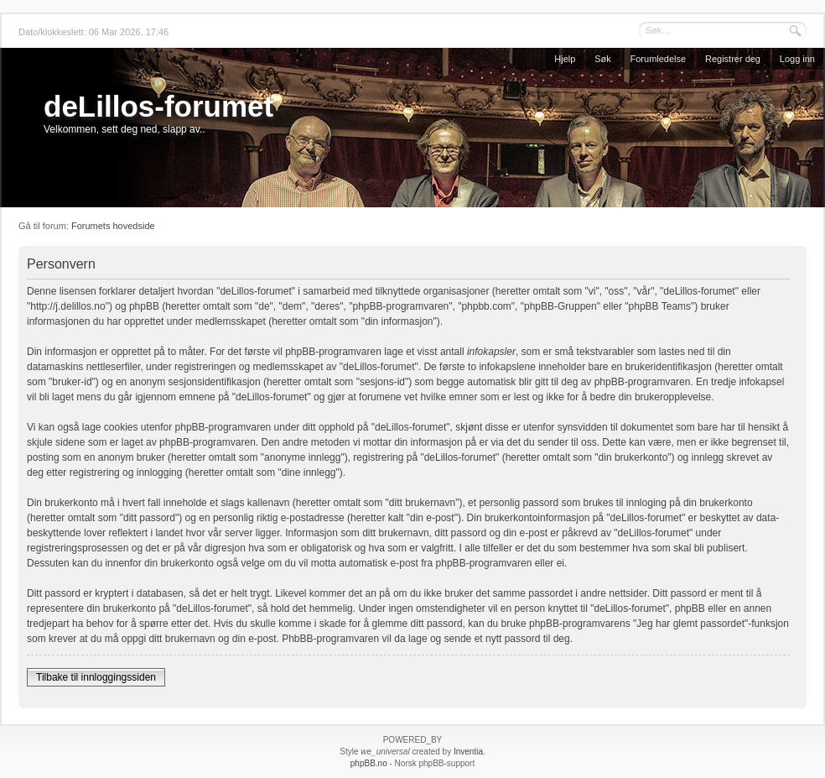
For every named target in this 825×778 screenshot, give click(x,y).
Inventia (468, 751)
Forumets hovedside (113, 226)
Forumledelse (658, 59)
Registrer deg (732, 59)
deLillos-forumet (158, 106)
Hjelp (564, 59)
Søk (602, 59)
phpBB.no (368, 763)
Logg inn (797, 59)
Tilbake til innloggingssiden (96, 677)
